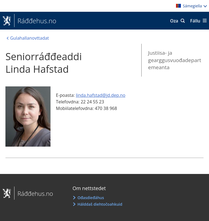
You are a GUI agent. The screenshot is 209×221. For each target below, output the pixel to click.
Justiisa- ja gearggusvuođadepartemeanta (174, 60)
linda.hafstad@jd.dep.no (100, 95)
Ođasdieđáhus (90, 197)
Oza (174, 21)
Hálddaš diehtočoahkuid (99, 204)
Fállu (195, 21)
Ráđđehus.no (35, 21)
